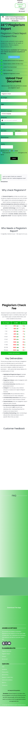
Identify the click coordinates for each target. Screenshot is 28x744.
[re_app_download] (14, 617)
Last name (17, 131)
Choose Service (5, 91)
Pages (3, 104)
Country (3, 144)
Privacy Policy (14, 152)
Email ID (3, 124)
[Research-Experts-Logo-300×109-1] (7, 4)
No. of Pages (4, 97)
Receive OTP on (5, 151)
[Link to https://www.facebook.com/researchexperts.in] (4, 643)
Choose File (4, 117)
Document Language (6, 111)
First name (4, 131)
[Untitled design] (14, 611)
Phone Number (5, 137)
